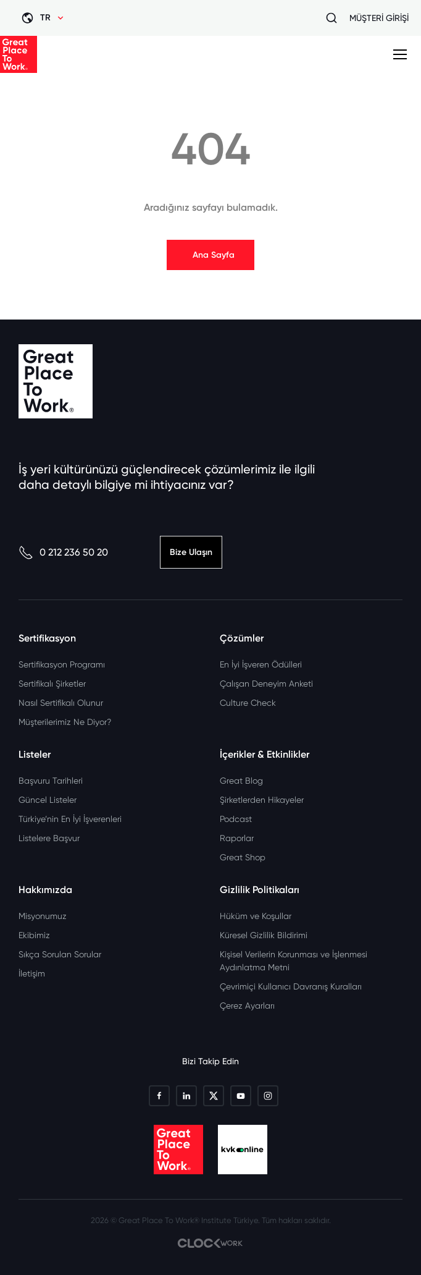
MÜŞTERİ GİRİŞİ (379, 18)
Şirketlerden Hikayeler (262, 800)
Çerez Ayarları (247, 1005)
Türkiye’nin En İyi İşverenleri (70, 819)
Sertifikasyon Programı (62, 664)
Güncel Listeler (48, 800)
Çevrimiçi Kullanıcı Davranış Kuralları (291, 986)
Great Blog (241, 781)
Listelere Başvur (49, 838)
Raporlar (237, 838)
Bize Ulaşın (191, 552)
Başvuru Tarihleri (51, 781)
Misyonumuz (43, 916)
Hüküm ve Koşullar (255, 916)
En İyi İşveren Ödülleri (261, 664)
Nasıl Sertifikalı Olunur (61, 703)
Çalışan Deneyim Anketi (266, 683)
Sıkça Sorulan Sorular (60, 954)
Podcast (236, 819)
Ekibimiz (34, 935)
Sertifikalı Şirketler (52, 683)
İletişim (32, 973)
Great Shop (242, 857)
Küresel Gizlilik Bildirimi (263, 935)
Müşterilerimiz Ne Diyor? (65, 722)
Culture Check (248, 703)
